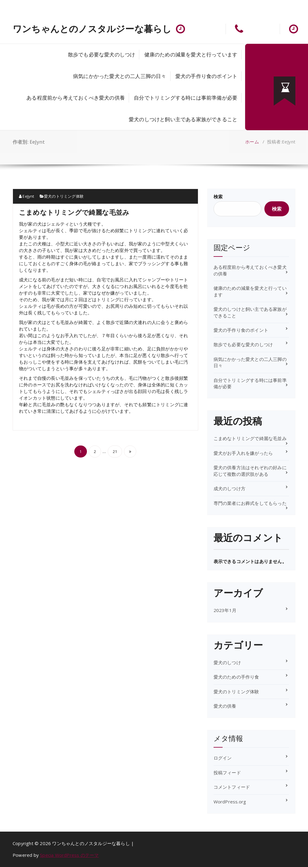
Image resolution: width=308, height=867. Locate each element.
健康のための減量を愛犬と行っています (191, 54)
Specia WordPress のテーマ (69, 855)
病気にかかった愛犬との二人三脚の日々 (119, 76)
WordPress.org (230, 802)
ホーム (252, 142)
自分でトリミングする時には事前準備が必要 (185, 97)
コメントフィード (232, 787)
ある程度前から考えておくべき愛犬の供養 (75, 97)
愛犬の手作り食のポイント (206, 76)
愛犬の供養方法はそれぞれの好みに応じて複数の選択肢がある (250, 470)
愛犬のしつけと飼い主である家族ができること (183, 119)
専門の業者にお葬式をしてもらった (250, 503)
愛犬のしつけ (227, 662)
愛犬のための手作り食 (236, 677)
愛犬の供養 (225, 706)
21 (115, 451)
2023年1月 (225, 610)
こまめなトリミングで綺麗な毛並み (74, 212)
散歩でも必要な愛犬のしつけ (101, 54)
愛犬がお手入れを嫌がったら (243, 453)
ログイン (223, 758)
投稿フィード (227, 773)
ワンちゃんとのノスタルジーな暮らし (92, 28)
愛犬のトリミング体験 (64, 196)
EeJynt (26, 196)
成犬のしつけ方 (229, 488)
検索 (218, 197)
